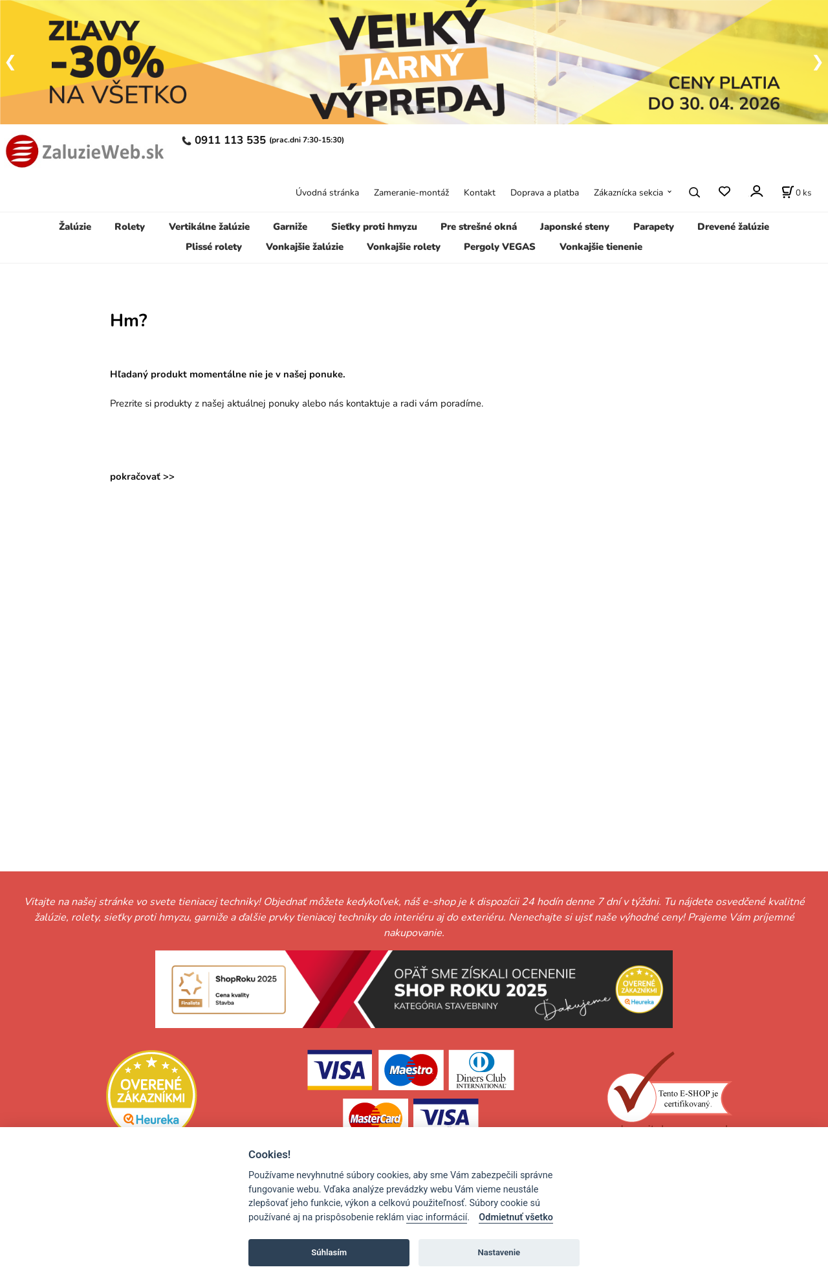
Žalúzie (75, 226)
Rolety (129, 226)
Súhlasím (329, 1252)
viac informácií (436, 1217)
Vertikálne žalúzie (209, 226)
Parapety (653, 226)
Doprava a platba (544, 192)
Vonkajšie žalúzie (304, 246)
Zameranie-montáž (411, 192)
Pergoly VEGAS (500, 246)
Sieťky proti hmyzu (374, 226)
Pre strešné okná (479, 226)
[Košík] (796, 192)
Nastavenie (498, 1252)
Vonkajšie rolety (404, 246)
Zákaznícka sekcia (628, 192)
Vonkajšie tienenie (601, 246)
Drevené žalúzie (733, 226)
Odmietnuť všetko (516, 1217)
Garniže (290, 226)
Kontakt (480, 192)
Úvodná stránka (327, 192)
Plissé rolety (214, 246)
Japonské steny (574, 226)
